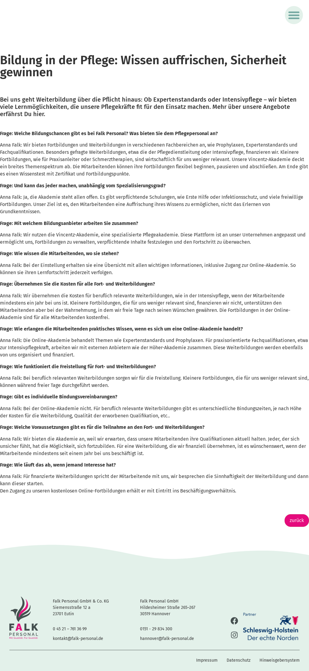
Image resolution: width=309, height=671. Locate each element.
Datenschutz (238, 660)
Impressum (207, 660)
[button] (294, 15)
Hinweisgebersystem (280, 660)
